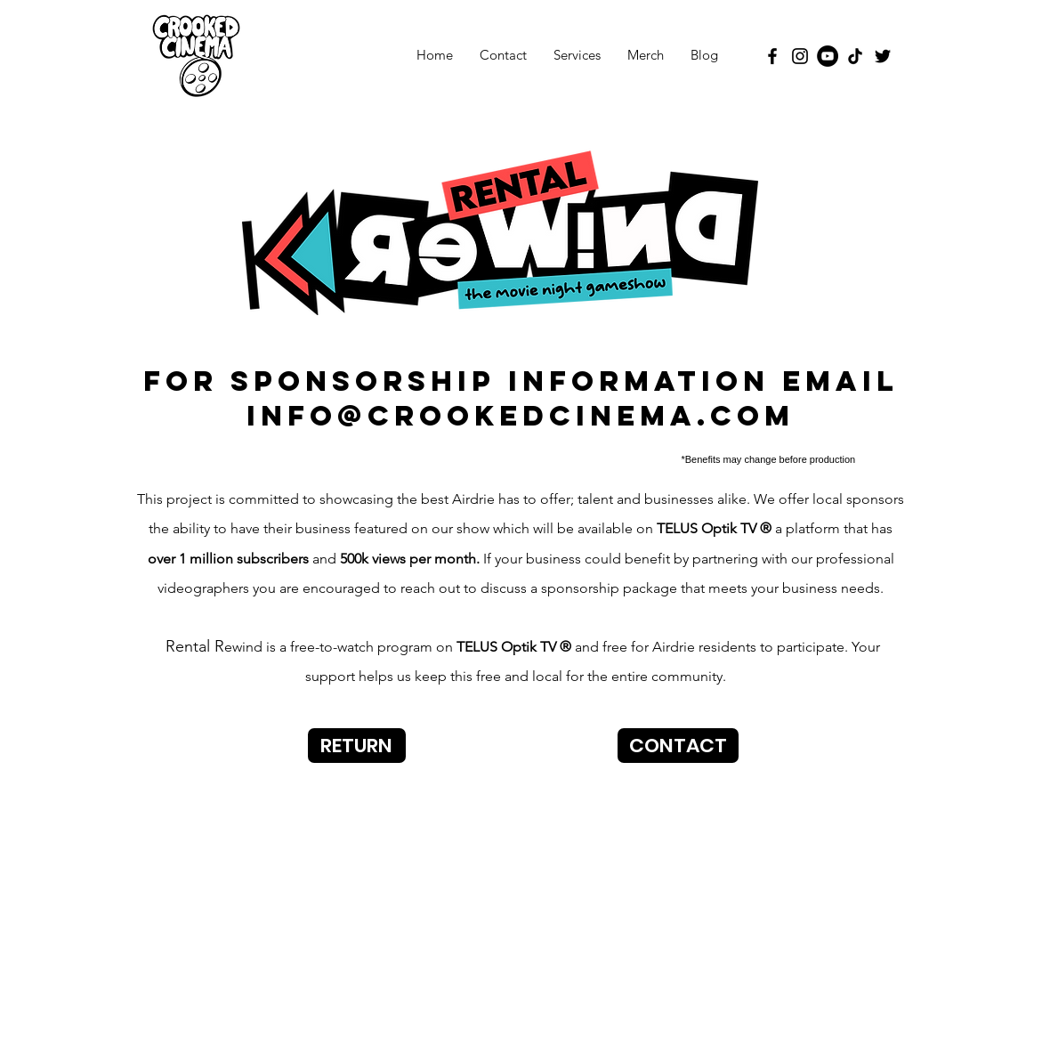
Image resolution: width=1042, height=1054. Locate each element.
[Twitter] (882, 56)
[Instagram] (800, 56)
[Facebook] (772, 56)
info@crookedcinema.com (520, 416)
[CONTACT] (678, 745)
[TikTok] (855, 56)
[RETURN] (357, 745)
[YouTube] (827, 56)
